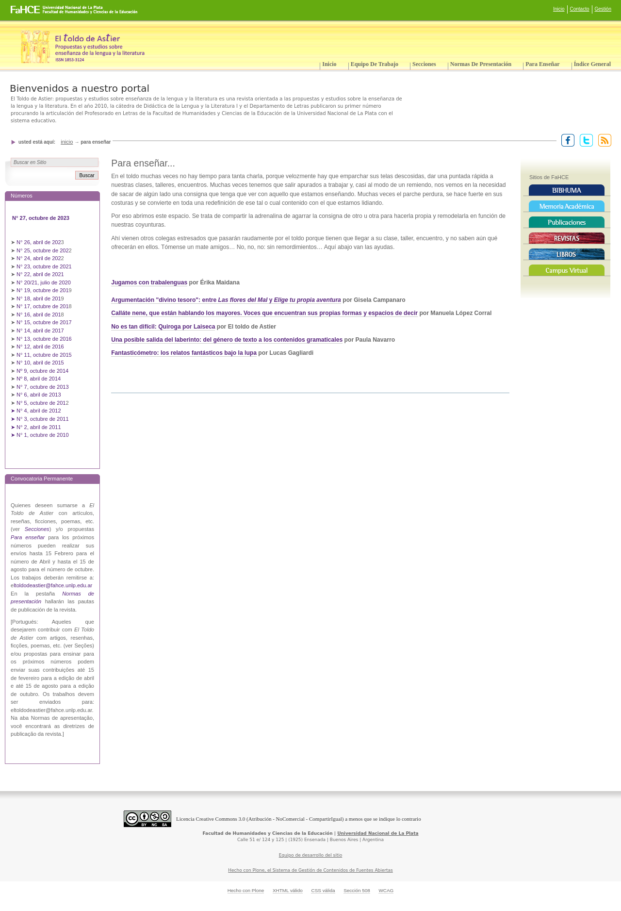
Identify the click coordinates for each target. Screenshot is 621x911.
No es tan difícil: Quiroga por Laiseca (163, 326)
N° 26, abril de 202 (38, 242)
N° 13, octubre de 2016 (44, 339)
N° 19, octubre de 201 (42, 290)
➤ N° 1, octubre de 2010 (40, 435)
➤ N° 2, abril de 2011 (36, 427)
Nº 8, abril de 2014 (38, 378)
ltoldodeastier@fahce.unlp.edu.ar (53, 585)
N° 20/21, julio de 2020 (44, 282)
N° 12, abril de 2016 (40, 346)
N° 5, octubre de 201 (40, 403)
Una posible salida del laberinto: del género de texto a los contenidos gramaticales (227, 339)
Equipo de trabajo (374, 64)
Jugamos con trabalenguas (149, 282)
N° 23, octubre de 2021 (44, 266)
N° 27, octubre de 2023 (41, 218)
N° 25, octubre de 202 (42, 250)
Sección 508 (356, 890)
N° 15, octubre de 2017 (44, 322)
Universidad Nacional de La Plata (377, 833)
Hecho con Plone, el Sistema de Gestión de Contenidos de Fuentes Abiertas (310, 870)
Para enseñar (542, 64)
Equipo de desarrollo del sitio (311, 855)
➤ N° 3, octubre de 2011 (40, 419)
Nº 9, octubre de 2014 (42, 371)
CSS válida (323, 890)
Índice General (592, 64)
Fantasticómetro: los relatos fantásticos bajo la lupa (184, 352)
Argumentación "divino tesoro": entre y (226, 300)
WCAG (385, 890)
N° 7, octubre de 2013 (42, 387)
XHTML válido (288, 890)
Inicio (558, 9)
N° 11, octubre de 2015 (44, 355)
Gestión (603, 9)
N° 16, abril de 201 (38, 314)
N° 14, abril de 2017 (40, 330)
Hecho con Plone (246, 890)
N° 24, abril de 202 (38, 258)
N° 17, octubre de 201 (42, 306)
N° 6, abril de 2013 (38, 395)
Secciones (424, 64)
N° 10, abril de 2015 (40, 362)
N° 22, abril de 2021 (40, 274)
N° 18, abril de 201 (38, 298)
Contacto (579, 9)
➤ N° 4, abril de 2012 (36, 411)
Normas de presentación (480, 64)
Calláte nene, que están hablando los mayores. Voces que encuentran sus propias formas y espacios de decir (264, 313)
